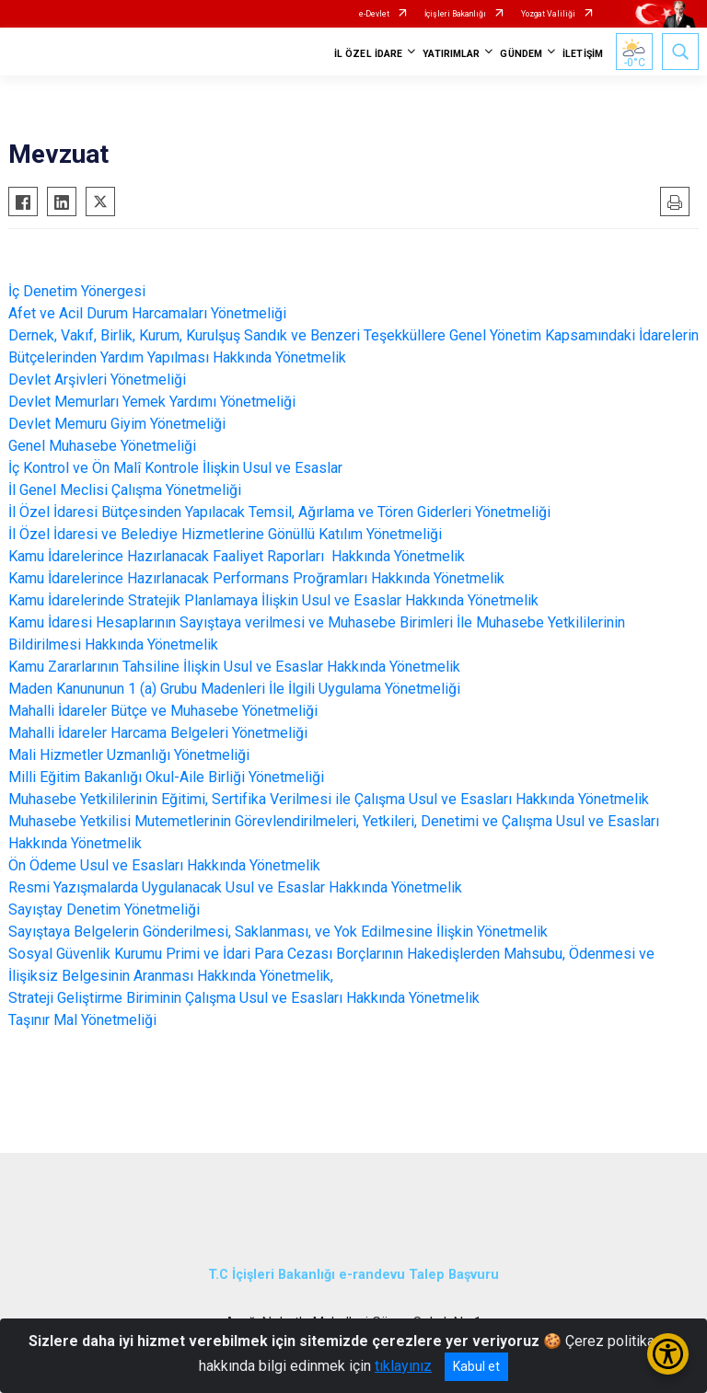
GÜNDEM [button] (521, 54)
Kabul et (476, 1366)
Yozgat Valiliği (548, 13)
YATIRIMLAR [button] (451, 54)
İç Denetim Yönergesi (76, 291)
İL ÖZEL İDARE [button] (368, 54)
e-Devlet (374, 13)
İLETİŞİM (582, 54)
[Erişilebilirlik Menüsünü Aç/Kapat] (668, 1354)
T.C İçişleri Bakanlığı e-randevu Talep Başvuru (353, 1275)
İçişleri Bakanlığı (455, 13)
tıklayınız (403, 1366)
